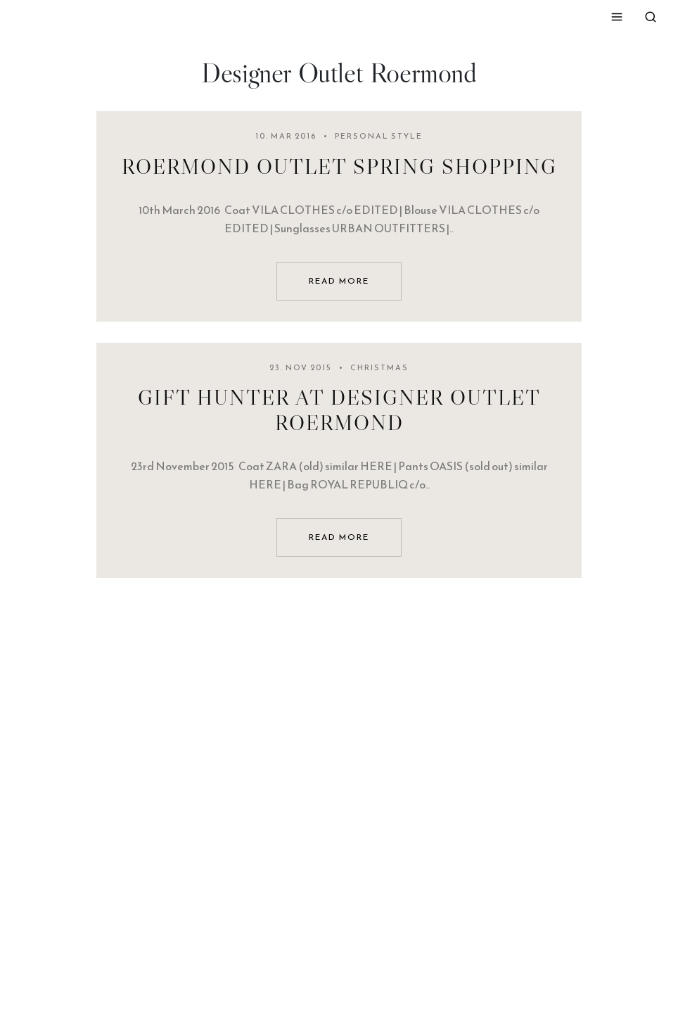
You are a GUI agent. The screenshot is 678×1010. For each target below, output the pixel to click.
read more (339, 280)
